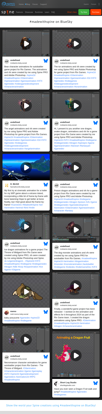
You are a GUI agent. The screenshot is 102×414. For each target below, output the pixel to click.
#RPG (32, 377)
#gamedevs (9, 377)
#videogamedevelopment (27, 84)
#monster (58, 264)
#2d (88, 78)
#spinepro (82, 143)
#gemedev (9, 84)
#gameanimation (28, 81)
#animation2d (22, 377)
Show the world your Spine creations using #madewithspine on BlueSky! (51, 405)
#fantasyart (85, 146)
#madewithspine (12, 78)
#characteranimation (14, 86)
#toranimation (80, 86)
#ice (41, 267)
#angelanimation (32, 148)
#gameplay (36, 371)
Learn (47, 12)
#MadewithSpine (30, 205)
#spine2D (35, 318)
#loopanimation (31, 267)
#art (41, 205)
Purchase (95, 12)
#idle (15, 267)
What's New (72, 12)
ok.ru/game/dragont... (14, 261)
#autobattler (88, 264)
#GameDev (16, 205)
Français (93, 4)
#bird (26, 207)
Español (86, 4)
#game (91, 143)
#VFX (39, 81)
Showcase (29, 12)
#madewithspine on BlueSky (51, 21)
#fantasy (69, 210)
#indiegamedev (61, 143)
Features (19, 12)
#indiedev (70, 267)
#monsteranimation (73, 264)
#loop (20, 267)
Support (43, 4)
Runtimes (39, 12)
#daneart (75, 146)
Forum (35, 4)
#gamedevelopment (78, 205)
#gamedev (59, 148)
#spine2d (31, 75)
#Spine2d (29, 261)
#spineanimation (12, 81)
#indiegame (91, 140)
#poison (81, 202)
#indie (32, 207)
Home (21, 4)
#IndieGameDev (83, 267)
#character (59, 210)
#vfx (88, 202)
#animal (19, 207)
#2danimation (26, 78)
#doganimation (82, 261)
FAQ (53, 12)
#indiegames (71, 81)
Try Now (84, 12)
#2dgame (15, 269)
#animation (9, 207)
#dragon (73, 143)
